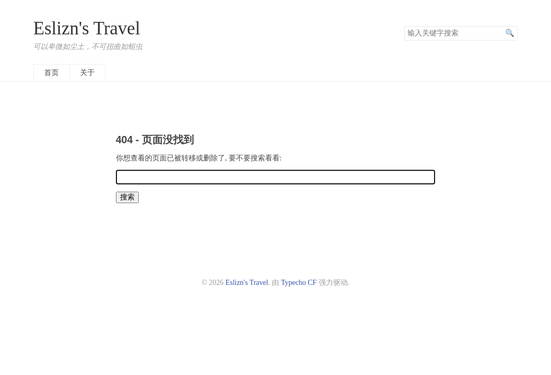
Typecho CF (299, 282)
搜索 (509, 33)
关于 (87, 73)
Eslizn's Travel (86, 28)
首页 (51, 73)
